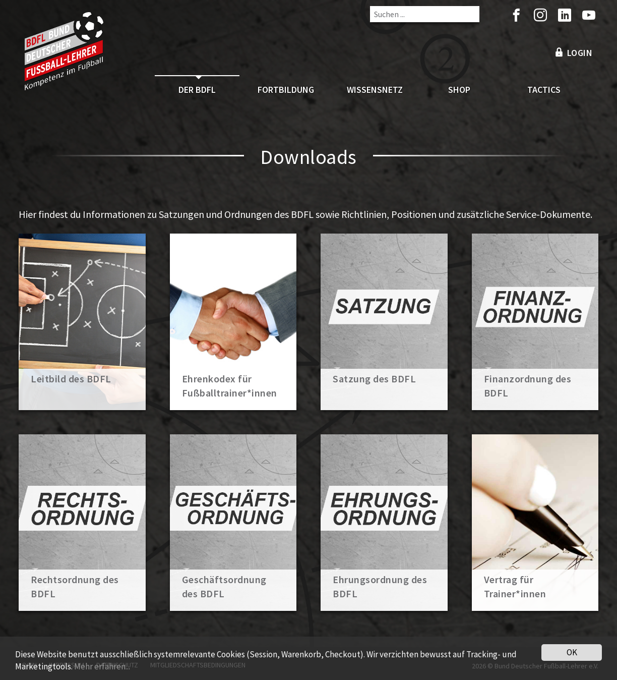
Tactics (544, 89)
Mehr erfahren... (102, 668)
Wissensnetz (375, 89)
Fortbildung (286, 89)
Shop (459, 89)
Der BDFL (197, 89)
